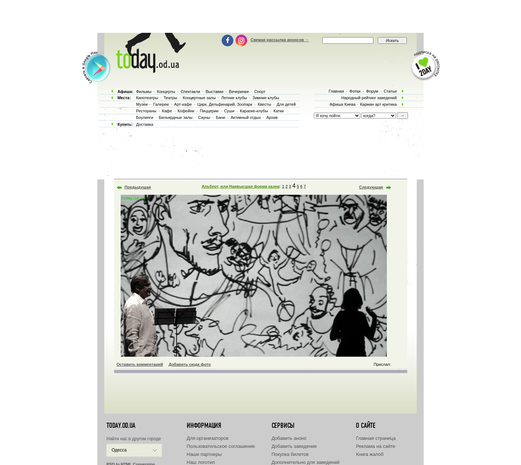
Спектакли (190, 91)
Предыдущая (138, 187)
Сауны (204, 117)
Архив (272, 117)
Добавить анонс (289, 438)
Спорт (259, 91)
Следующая (371, 187)
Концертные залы (199, 98)
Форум (372, 91)
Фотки (355, 91)
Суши (229, 111)
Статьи (390, 91)
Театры (170, 98)
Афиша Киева (342, 104)
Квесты (264, 104)
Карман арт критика (378, 104)
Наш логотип (201, 462)
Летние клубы (234, 98)
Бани (220, 117)
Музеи (142, 104)
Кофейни (186, 111)
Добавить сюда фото (189, 364)
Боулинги (144, 117)
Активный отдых (246, 117)
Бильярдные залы (176, 117)
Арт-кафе (183, 104)
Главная (336, 91)
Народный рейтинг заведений (369, 98)
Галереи (160, 104)
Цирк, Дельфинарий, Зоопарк (224, 104)
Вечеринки (239, 91)
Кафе (167, 111)
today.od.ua (120, 426)
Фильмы (143, 91)
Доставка (144, 124)
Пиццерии (209, 111)
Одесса (119, 450)
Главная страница (376, 438)
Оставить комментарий (140, 364)
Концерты (166, 91)
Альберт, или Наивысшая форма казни (241, 186)
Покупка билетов (290, 454)
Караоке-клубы (254, 111)
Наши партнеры (204, 454)
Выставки (214, 91)
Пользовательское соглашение (221, 446)
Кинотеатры (147, 98)
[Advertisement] (260, 16)
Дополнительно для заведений (305, 462)
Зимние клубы (266, 98)
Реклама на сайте (375, 446)
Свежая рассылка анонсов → (279, 40)
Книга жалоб (370, 454)
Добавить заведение (294, 446)
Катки (278, 111)
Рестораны (146, 111)
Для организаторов (208, 438)
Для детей (286, 104)
